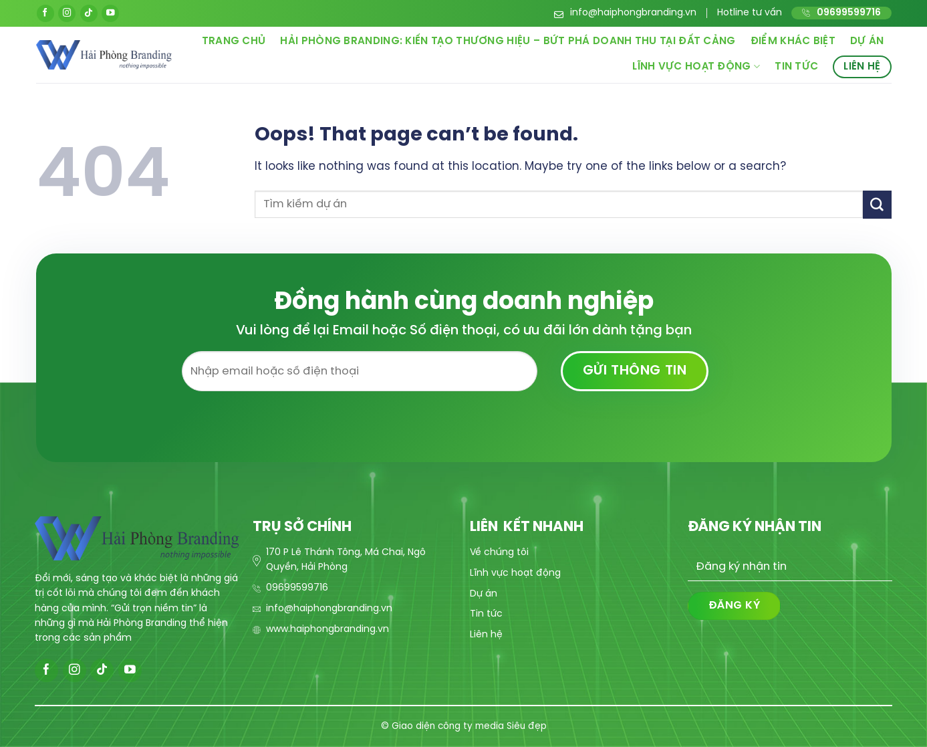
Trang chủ (234, 41)
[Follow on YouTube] (110, 13)
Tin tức (796, 67)
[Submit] (877, 204)
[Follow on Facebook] (45, 13)
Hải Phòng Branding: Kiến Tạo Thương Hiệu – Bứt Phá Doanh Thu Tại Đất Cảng (507, 41)
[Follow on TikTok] (89, 13)
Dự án (867, 41)
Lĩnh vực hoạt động (696, 66)
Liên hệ (861, 67)
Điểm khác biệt (793, 41)
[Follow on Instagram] (67, 13)
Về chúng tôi (499, 553)
